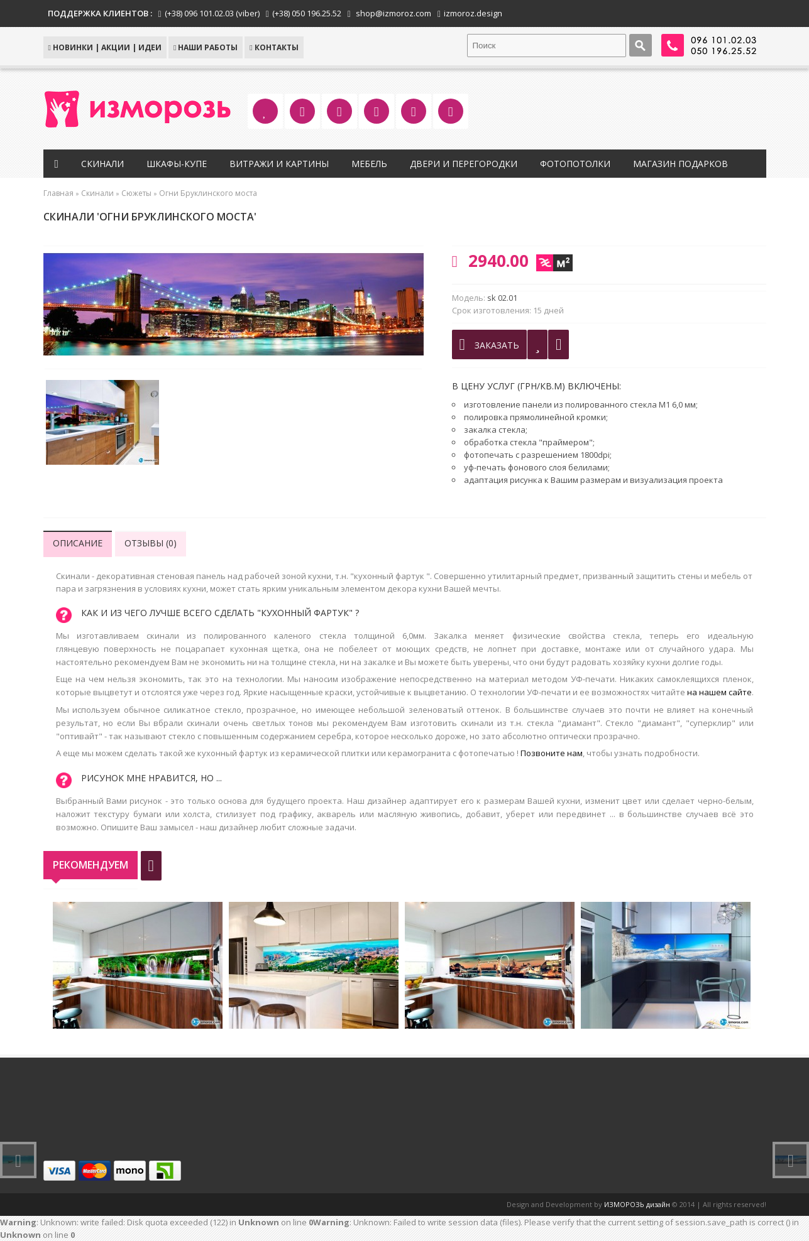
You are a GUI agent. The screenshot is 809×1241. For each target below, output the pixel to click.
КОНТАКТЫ (274, 47)
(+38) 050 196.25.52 (306, 13)
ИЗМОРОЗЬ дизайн (637, 1204)
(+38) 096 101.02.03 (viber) (212, 13)
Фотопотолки (575, 164)
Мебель (369, 164)
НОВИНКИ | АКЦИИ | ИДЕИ (105, 47)
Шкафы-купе (176, 164)
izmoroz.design (473, 13)
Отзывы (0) (150, 543)
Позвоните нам (551, 753)
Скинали (102, 164)
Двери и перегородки (463, 164)
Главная (58, 193)
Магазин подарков (680, 164)
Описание (77, 543)
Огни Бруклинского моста (208, 193)
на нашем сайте (719, 692)
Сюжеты (136, 193)
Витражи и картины (279, 164)
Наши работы (205, 47)
